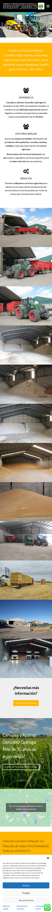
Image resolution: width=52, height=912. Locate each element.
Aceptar (26, 885)
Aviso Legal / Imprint (40, 907)
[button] (48, 858)
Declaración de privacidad (22, 907)
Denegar (26, 893)
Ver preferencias (26, 900)
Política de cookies (6, 907)
